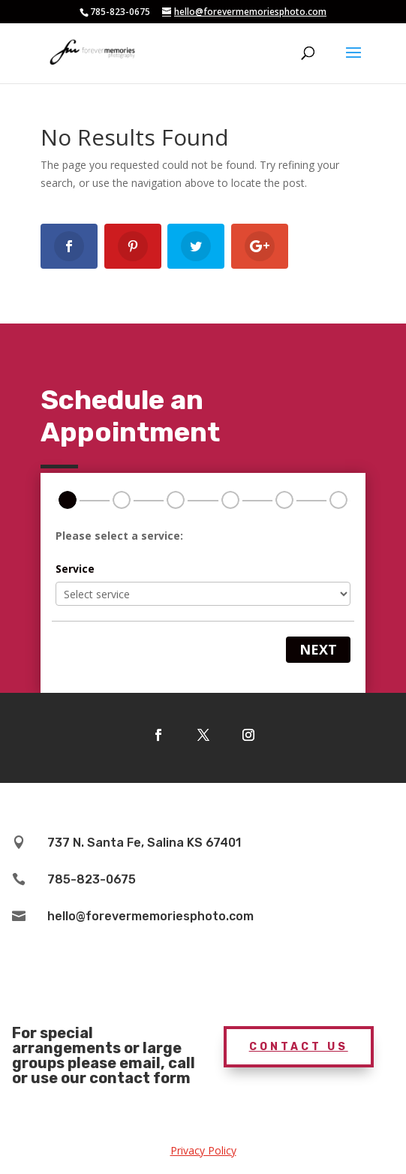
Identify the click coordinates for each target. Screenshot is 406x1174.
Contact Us (298, 1046)
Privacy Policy (203, 1150)
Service (75, 568)
